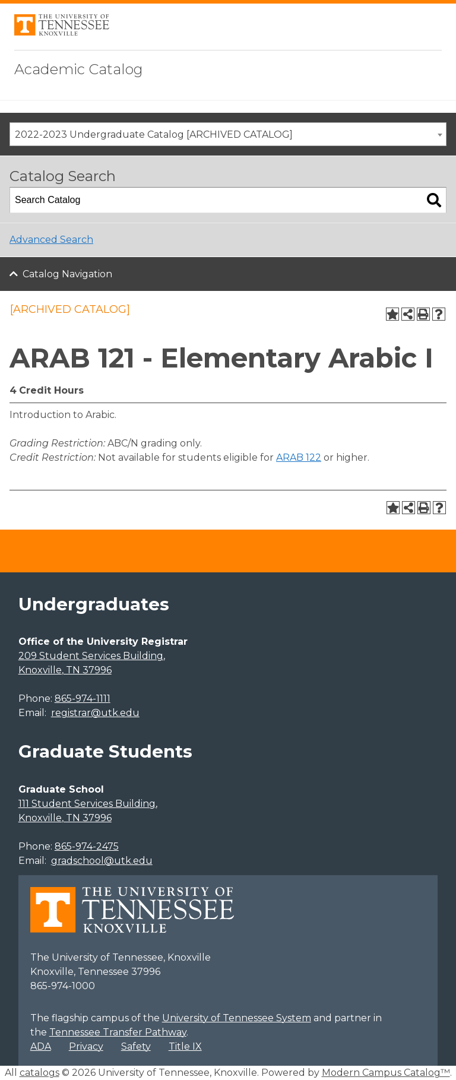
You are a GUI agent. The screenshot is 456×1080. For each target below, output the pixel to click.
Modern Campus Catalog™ (386, 1072)
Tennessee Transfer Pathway (117, 1032)
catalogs (39, 1072)
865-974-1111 (82, 698)
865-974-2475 (87, 846)
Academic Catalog (78, 69)
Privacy (86, 1046)
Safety (136, 1046)
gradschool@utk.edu (102, 860)
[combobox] (228, 134)
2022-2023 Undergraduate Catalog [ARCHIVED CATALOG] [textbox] (154, 134)
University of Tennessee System (236, 1018)
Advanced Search (51, 239)
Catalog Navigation (67, 274)
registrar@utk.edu (95, 712)
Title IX (185, 1046)
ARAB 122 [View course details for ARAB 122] (298, 457)
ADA (40, 1046)
